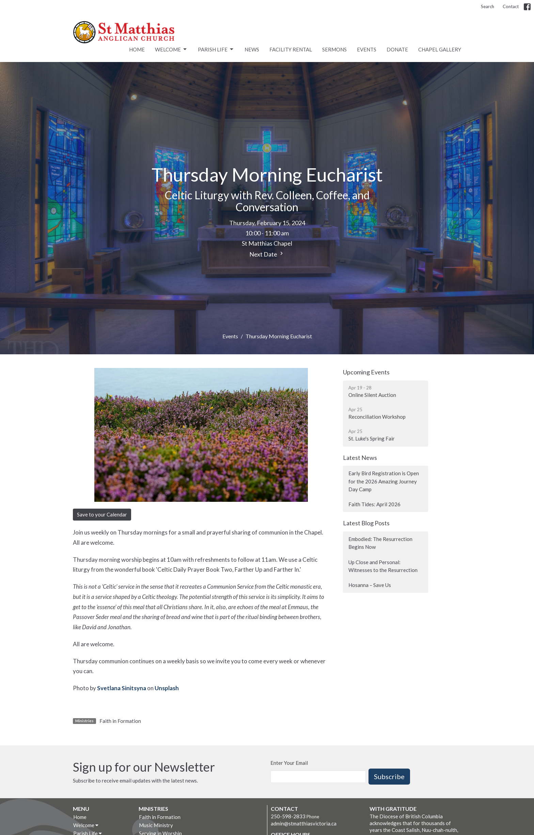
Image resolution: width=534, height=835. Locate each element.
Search (487, 6)
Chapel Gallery (439, 49)
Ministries (153, 808)
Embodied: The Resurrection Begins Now (380, 543)
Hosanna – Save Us (369, 585)
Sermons (334, 49)
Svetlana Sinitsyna (121, 688)
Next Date (267, 254)
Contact (511, 6)
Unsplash (167, 688)
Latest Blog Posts (366, 523)
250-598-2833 (288, 816)
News (252, 49)
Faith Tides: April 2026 (374, 504)
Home (137, 49)
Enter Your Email (289, 763)
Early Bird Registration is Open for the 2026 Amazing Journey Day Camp (383, 481)
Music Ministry (156, 825)
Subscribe (389, 776)
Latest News (360, 457)
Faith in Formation (120, 721)
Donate (397, 49)
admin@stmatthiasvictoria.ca (303, 823)
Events (366, 49)
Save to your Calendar (102, 514)
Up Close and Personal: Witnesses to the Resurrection (383, 566)
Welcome (171, 49)
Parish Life (216, 49)
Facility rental (290, 49)
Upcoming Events (366, 372)
